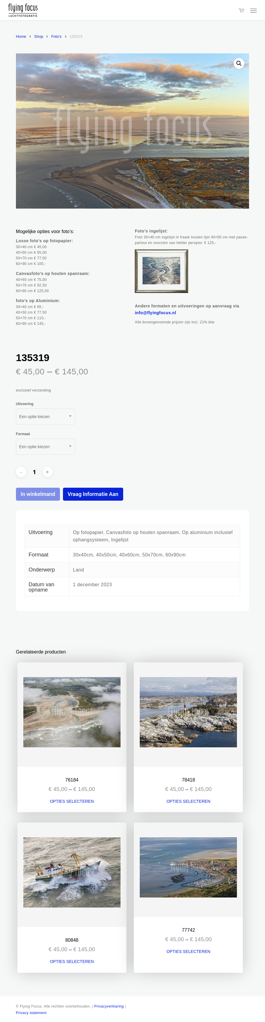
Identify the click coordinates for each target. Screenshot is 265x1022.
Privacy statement (31, 1013)
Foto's (56, 36)
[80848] (71, 875)
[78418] (188, 714)
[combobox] (45, 417)
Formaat (23, 434)
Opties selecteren (72, 801)
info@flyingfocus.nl (155, 312)
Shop (38, 36)
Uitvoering (24, 404)
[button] (253, 10)
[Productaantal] (34, 472)
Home (21, 36)
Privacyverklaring (109, 1006)
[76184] (71, 714)
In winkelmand (38, 494)
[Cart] (241, 10)
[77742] (188, 870)
